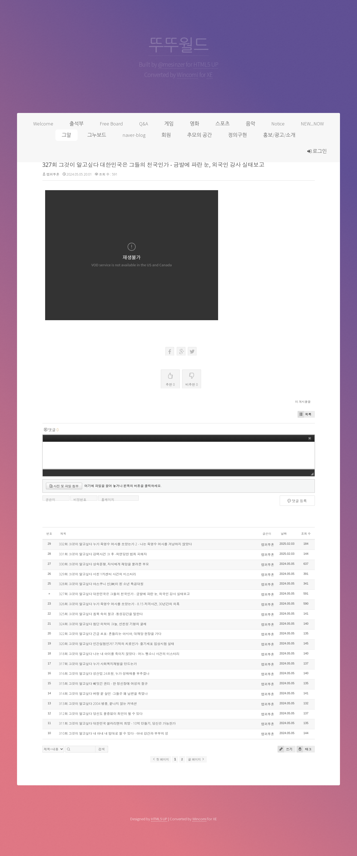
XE (210, 75)
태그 (303, 749)
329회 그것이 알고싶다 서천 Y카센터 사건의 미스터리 (97, 574)
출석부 (76, 124)
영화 (194, 124)
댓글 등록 (297, 500)
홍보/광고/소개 (279, 135)
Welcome (43, 124)
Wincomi (187, 75)
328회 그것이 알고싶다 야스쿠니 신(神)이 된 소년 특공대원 (101, 584)
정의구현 (237, 135)
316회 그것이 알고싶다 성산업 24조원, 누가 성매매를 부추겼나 (104, 673)
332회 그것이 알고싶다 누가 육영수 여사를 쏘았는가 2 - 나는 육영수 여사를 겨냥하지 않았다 (125, 544)
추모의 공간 (199, 135)
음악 (250, 124)
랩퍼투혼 (52, 174)
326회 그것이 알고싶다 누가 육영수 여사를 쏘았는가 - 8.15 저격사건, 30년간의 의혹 (119, 604)
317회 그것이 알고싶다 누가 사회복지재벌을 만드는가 (98, 664)
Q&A (143, 124)
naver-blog (133, 135)
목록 (305, 414)
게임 (169, 124)
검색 (101, 749)
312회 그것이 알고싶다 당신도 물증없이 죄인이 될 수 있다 (101, 713)
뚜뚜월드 (178, 45)
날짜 (284, 533)
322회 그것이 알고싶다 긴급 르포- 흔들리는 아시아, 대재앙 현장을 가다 (110, 633)
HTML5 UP (205, 64)
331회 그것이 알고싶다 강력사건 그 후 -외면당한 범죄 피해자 (103, 554)
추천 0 (170, 378)
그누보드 (96, 135)
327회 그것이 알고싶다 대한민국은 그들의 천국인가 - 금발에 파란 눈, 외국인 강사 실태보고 (153, 164)
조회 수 (306, 533)
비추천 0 (191, 378)
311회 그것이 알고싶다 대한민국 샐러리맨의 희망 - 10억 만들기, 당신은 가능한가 (117, 723)
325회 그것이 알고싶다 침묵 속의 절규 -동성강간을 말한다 (101, 614)
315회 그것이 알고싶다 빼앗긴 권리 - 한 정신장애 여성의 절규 (103, 683)
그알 (66, 135)
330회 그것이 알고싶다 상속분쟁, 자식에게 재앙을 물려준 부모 (104, 564)
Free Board (111, 124)
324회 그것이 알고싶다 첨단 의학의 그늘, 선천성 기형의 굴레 (102, 624)
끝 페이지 (196, 759)
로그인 (317, 151)
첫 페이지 (160, 759)
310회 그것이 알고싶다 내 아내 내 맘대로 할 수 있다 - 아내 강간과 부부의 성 (113, 733)
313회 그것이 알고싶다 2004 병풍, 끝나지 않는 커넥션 (98, 703)
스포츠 (222, 124)
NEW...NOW (312, 124)
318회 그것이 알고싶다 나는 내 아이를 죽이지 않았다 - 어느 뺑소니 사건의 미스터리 (119, 653)
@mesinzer (171, 64)
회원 (166, 135)
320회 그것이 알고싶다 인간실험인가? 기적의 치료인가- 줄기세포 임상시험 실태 (116, 643)
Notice (278, 124)
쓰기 (285, 749)
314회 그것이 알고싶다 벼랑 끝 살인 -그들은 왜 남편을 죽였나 (103, 693)
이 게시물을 (303, 402)
